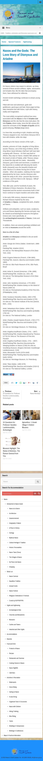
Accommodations (12, 634)
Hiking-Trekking (13, 711)
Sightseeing (27, 42)
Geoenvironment (14, 518)
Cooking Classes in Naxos (16, 663)
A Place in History (14, 528)
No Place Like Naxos (15, 562)
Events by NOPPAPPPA (16, 601)
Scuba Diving (13, 697)
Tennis (11, 721)
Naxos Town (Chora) (15, 552)
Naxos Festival (13, 591)
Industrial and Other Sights (16, 629)
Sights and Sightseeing (13, 605)
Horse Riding (13, 687)
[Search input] (17, 493)
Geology (11, 533)
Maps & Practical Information (12, 735)
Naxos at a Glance (14, 509)
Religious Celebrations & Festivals (19, 596)
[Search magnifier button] (39, 493)
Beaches (9, 639)
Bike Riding (12, 716)
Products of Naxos (14, 649)
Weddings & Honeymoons (16, 726)
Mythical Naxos (13, 538)
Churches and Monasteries (17, 615)
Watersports (12, 682)
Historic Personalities (15, 547)
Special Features (14, 42)
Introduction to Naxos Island (15, 504)
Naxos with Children (15, 707)
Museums (12, 620)
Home (4, 42)
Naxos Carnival (13, 576)
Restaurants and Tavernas (16, 658)
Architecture (12, 513)
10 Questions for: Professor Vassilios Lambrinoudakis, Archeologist (12, 394)
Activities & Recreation (13, 678)
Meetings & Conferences (16, 731)
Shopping (12, 567)
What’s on (10, 572)
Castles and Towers (14, 625)
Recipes (11, 653)
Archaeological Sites (15, 610)
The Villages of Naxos (15, 557)
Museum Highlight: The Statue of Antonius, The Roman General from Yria (11, 452)
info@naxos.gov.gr (37, 757)
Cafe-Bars (12, 673)
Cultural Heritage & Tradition (17, 543)
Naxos (5, 499)
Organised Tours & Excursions (18, 702)
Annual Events (13, 586)
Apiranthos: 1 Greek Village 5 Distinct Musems (29, 425)
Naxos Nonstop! (31, 392)
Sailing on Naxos (14, 692)
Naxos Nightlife (13, 668)
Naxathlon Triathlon (14, 581)
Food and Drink (11, 644)
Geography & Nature (15, 523)
